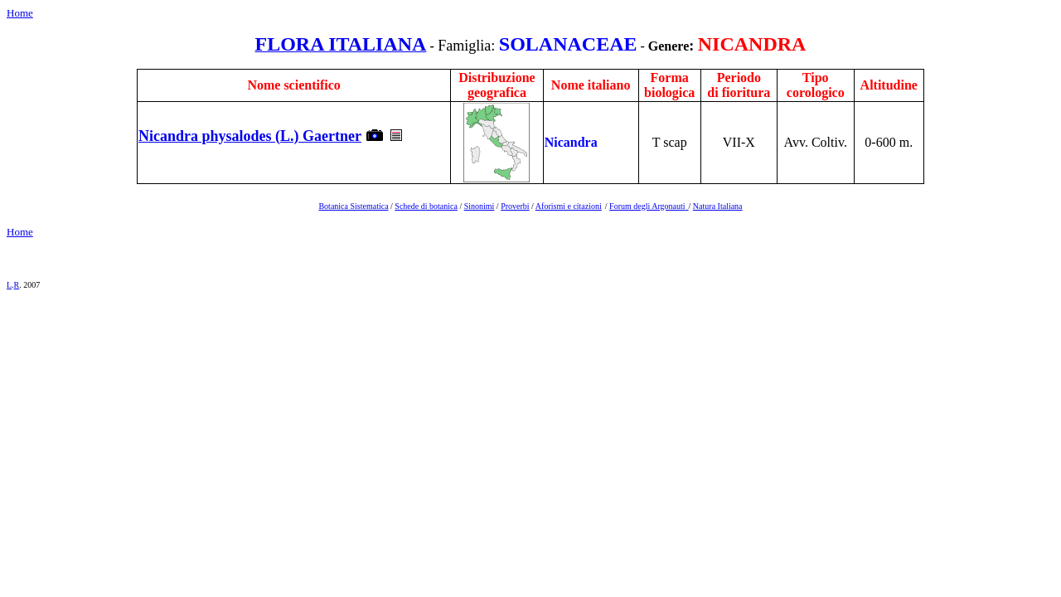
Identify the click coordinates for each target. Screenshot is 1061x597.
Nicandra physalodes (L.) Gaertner (249, 136)
